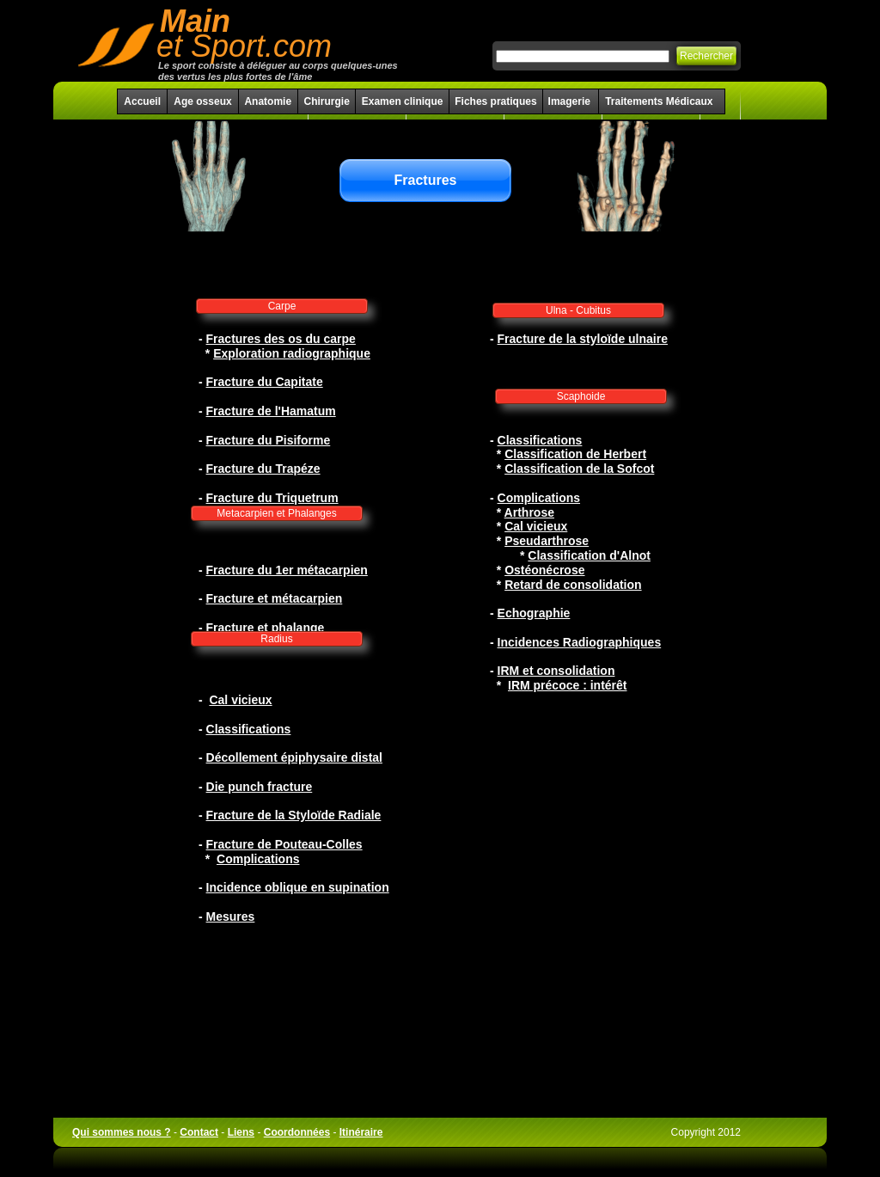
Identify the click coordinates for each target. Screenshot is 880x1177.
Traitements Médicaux (658, 101)
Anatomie (267, 101)
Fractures (425, 180)
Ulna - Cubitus (578, 310)
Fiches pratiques (495, 101)
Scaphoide (581, 396)
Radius (276, 639)
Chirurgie (326, 101)
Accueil (142, 101)
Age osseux (202, 101)
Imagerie (571, 101)
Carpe (282, 306)
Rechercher (706, 56)
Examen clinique (402, 101)
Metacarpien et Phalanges (276, 513)
